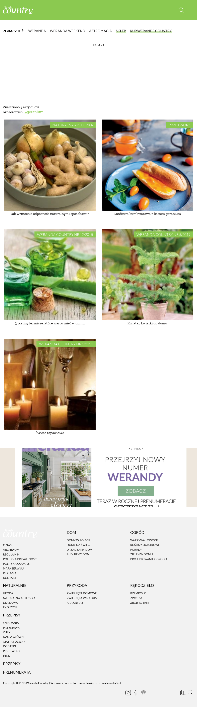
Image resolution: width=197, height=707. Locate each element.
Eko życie (10, 607)
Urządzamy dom (79, 549)
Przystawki (11, 627)
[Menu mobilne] (190, 10)
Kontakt (9, 577)
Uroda (8, 593)
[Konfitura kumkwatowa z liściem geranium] (147, 165)
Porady (136, 549)
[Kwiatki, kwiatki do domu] (147, 274)
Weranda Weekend (67, 31)
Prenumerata (17, 672)
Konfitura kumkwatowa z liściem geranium (147, 213)
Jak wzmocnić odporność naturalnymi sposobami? (50, 213)
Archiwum (11, 549)
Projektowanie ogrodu (148, 559)
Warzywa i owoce (144, 540)
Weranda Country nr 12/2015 (65, 234)
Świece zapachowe (49, 433)
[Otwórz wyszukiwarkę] (181, 10)
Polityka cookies (16, 563)
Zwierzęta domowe (82, 593)
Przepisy (11, 664)
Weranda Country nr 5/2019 (163, 234)
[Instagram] (128, 692)
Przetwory (179, 125)
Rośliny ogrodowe (145, 545)
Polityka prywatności (20, 559)
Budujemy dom (78, 554)
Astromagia (100, 31)
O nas (7, 545)
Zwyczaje (137, 598)
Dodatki (9, 646)
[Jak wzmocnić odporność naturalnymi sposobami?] (50, 165)
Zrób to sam (139, 602)
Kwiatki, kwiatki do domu (147, 323)
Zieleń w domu (141, 554)
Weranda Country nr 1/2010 (66, 344)
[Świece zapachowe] (50, 384)
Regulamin (11, 554)
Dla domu (10, 602)
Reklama (9, 573)
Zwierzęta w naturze (83, 598)
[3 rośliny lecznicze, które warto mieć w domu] (50, 274)
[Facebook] (135, 692)
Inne (6, 655)
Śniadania (11, 622)
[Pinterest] (143, 692)
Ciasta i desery (14, 641)
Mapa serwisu (13, 568)
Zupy (6, 632)
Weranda (37, 31)
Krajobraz (75, 602)
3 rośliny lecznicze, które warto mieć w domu (50, 323)
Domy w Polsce (78, 540)
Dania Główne (14, 637)
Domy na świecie (79, 545)
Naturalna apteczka (72, 125)
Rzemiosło (138, 593)
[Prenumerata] (183, 692)
